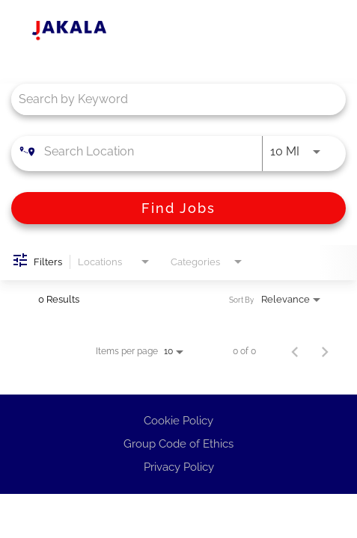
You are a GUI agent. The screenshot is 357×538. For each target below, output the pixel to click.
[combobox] (171, 99)
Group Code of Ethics (178, 444)
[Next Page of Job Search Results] (325, 351)
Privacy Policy (179, 467)
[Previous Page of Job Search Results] (295, 351)
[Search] (178, 208)
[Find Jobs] (178, 208)
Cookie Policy (178, 420)
